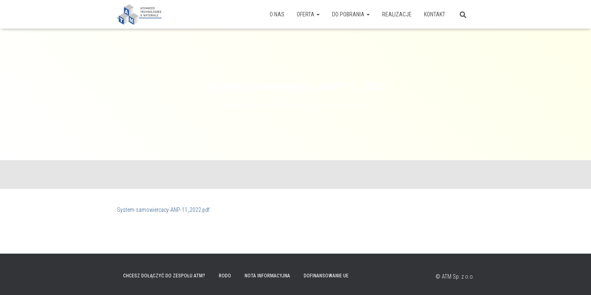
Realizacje (397, 14)
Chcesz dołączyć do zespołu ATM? (164, 276)
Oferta (308, 14)
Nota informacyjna (267, 276)
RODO (225, 276)
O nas (277, 14)
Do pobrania (351, 14)
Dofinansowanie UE (326, 276)
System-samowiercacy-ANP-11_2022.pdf (163, 209)
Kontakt (434, 14)
